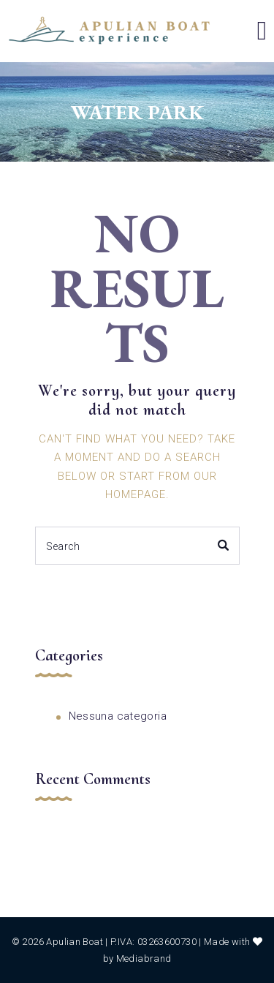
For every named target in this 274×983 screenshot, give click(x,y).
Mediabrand (144, 958)
